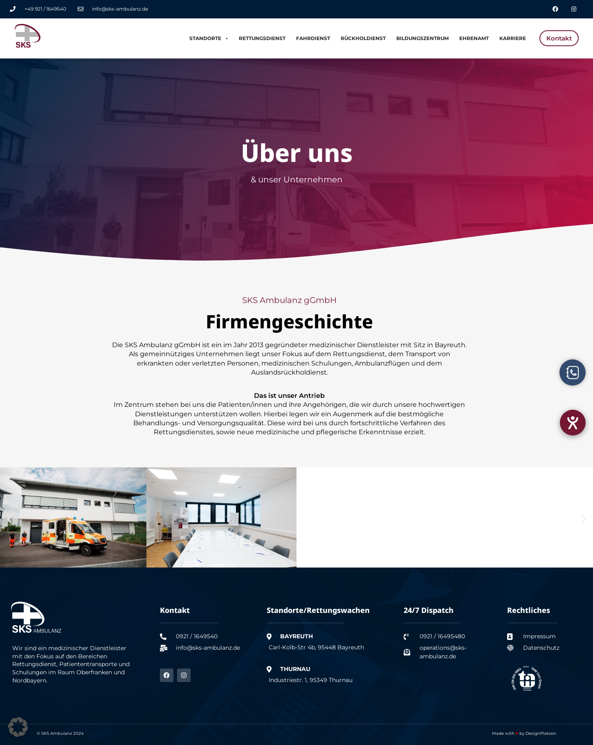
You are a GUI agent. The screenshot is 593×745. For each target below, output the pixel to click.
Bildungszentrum (422, 38)
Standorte (208, 38)
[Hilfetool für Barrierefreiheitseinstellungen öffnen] (573, 422)
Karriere (512, 38)
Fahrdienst (313, 38)
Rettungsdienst (262, 38)
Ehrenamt (474, 38)
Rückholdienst (363, 38)
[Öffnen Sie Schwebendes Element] (572, 372)
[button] (9, 519)
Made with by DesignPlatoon (524, 733)
